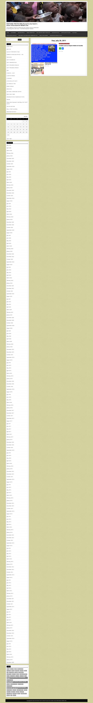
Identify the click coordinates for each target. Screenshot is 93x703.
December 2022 (10, 254)
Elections (74, 32)
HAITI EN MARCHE (11, 59)
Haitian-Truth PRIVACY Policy (56, 35)
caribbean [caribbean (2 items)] (17, 670)
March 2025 (9, 182)
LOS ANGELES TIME (11, 83)
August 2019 (9, 360)
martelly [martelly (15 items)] (8, 691)
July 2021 (9, 299)
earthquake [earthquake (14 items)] (12, 676)
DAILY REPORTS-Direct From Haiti (43, 32)
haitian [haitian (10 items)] (8, 684)
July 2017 (9, 423)
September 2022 (10, 262)
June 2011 (9, 614)
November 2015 (10, 474)
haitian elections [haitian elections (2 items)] (14, 684)
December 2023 (10, 222)
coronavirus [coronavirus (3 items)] (21, 672)
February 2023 (10, 248)
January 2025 (9, 187)
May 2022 (9, 272)
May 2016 (9, 458)
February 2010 (10, 657)
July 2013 (9, 548)
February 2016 (10, 466)
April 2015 (9, 492)
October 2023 (10, 227)
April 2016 (9, 460)
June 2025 (9, 174)
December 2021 (10, 285)
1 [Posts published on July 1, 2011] (23, 121)
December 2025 (10, 158)
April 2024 (9, 211)
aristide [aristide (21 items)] (11, 669)
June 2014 (9, 519)
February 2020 (10, 344)
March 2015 (9, 495)
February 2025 (10, 185)
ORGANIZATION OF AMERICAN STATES (15, 97)
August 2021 (9, 296)
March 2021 (9, 309)
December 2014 (10, 503)
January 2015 (9, 500)
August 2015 (9, 482)
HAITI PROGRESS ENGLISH (13, 65)
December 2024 (10, 190)
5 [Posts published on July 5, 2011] (14, 124)
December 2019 (10, 349)
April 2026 (9, 147)
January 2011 (9, 627)
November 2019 (10, 352)
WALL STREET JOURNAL (12, 109)
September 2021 (10, 293)
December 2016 (10, 442)
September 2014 (10, 511)
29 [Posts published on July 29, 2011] (23, 132)
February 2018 (10, 405)
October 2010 (10, 635)
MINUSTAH (9, 89)
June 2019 (9, 365)
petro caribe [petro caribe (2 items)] (9, 693)
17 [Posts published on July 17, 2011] (8, 129)
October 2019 (10, 354)
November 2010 (10, 633)
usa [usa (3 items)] (11, 695)
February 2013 (10, 561)
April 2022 (9, 275)
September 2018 (10, 389)
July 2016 (9, 452)
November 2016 (10, 444)
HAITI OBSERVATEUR (11, 62)
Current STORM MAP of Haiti (13, 51)
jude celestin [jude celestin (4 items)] (9, 690)
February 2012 (10, 593)
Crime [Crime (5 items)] (18, 674)
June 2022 (9, 269)
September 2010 (10, 638)
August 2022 (9, 264)
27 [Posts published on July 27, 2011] (17, 132)
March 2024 (9, 214)
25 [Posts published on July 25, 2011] (11, 132)
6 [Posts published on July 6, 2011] (17, 124)
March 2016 (9, 463)
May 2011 (9, 617)
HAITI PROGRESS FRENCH (13, 67)
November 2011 (10, 601)
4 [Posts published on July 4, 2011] (11, 124)
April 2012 (9, 588)
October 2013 (10, 540)
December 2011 (10, 598)
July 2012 (9, 580)
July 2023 (9, 235)
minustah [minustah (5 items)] (13, 691)
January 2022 (9, 283)
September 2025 (10, 166)
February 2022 (10, 280)
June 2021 (9, 301)
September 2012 (10, 574)
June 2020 (9, 333)
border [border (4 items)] (13, 670)
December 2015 (10, 471)
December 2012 (10, 566)
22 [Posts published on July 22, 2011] (23, 129)
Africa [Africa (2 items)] (8, 669)
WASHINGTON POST (11, 111)
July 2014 (9, 516)
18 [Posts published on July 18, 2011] (11, 129)
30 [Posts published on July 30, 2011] (26, 132)
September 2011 (10, 606)
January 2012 (9, 596)
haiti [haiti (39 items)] (25, 676)
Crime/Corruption (30, 32)
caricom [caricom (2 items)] (21, 670)
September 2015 (10, 479)
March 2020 (9, 341)
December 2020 (10, 317)
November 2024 (10, 193)
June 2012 (9, 582)
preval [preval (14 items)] (19, 693)
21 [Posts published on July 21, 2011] (20, 129)
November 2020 (10, 320)
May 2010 (9, 649)
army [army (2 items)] (15, 669)
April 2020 (9, 338)
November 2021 (10, 288)
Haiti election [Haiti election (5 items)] (9, 686)
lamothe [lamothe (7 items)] (14, 690)
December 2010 (10, 630)
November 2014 (10, 505)
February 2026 (10, 153)
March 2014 (9, 527)
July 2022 (9, 267)
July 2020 (9, 330)
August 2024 (9, 201)
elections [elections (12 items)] (21, 676)
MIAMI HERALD (10, 86)
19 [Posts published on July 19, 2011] (14, 129)
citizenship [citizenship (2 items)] (11, 672)
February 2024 (10, 216)
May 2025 (9, 177)
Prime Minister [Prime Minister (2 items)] (23, 693)
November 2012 (10, 569)
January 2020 (9, 346)
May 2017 (9, 429)
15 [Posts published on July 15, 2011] (23, 126)
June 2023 (9, 238)
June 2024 (9, 206)
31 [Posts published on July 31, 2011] (8, 135)
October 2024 (10, 195)
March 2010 (9, 654)
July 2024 (9, 203)
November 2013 (10, 537)
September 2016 (10, 450)
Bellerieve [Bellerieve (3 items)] (8, 670)
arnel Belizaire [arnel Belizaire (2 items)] (20, 669)
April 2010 (9, 651)
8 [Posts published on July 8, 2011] (23, 124)
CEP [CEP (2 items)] (7, 672)
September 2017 (10, 418)
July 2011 (9, 612)
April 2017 (9, 431)
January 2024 (9, 219)
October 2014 (10, 508)
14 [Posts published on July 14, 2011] (20, 126)
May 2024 (9, 208)
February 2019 (10, 376)
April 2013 (9, 556)
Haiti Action (9, 57)
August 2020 (9, 328)
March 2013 (9, 558)
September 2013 (10, 543)
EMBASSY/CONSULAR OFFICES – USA (15, 54)
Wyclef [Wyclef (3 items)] (14, 695)
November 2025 (10, 161)
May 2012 (9, 585)
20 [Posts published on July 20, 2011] (17, 129)
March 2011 (9, 622)
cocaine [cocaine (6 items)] (16, 672)
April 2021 (9, 307)
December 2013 (10, 535)
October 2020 (10, 322)
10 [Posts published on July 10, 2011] (8, 126)
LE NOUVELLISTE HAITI (12, 81)
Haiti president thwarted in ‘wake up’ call (51, 63)
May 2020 (9, 336)
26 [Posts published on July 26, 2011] (14, 132)
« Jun (8, 138)
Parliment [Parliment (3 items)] (22, 691)
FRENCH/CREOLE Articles (12, 35)
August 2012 (9, 577)
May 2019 (9, 368)
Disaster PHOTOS (55, 32)
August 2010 (9, 641)
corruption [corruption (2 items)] (9, 674)
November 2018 (10, 383)
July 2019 (9, 362)
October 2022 (10, 259)
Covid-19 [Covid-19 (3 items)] (13, 674)
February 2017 (10, 437)
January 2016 (9, 468)
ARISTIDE (9, 49)
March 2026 (9, 150)
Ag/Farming (13, 32)
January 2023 (9, 251)
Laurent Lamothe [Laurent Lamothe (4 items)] (20, 690)
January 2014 (9, 532)
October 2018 (10, 386)
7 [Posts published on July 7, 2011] (20, 124)
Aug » (10, 138)
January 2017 (9, 439)
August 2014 (9, 513)
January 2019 (9, 378)
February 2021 (10, 312)
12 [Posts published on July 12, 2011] (14, 126)
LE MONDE (9, 78)
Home (8, 32)
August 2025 (9, 169)
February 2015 (10, 498)
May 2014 (9, 521)
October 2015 (10, 476)
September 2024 (10, 198)
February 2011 (10, 625)
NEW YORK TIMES (11, 94)
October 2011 (10, 604)
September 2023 (10, 230)
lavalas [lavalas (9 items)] (25, 690)
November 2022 (10, 256)
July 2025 (9, 171)
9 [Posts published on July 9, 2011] (26, 124)
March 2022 (9, 277)
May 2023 (9, 240)
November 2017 (10, 413)
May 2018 (9, 399)
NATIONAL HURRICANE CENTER (14, 91)
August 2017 (9, 421)
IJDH (8, 70)
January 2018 (9, 407)
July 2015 (9, 484)
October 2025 (10, 163)
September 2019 (10, 357)
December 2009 (10, 662)
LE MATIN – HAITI (11, 73)
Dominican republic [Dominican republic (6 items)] (23, 674)
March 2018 (9, 402)
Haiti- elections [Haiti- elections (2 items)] (10, 680)
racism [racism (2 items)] (8, 695)
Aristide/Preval (21, 32)
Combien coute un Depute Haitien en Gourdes (70, 46)
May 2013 (9, 553)
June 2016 (9, 455)
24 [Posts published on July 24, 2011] (8, 132)
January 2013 (9, 564)
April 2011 (9, 619)
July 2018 (9, 394)
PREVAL (8, 99)
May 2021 (9, 304)
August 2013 (9, 545)
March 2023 (9, 246)
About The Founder (43, 35)
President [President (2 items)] (14, 693)
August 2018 (9, 391)
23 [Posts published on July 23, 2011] (26, 129)
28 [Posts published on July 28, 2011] (20, 132)
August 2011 (9, 609)
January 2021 (9, 315)
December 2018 (10, 381)
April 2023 (9, 243)
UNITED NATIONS (11, 106)
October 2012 (10, 572)
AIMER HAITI (10, 46)
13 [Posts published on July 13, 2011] (17, 126)
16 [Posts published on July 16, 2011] (26, 126)
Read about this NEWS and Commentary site (28, 35)
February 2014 (10, 529)
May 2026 (9, 145)
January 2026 (9, 155)
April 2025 (9, 179)
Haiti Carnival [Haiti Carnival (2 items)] (20, 684)
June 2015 (9, 487)
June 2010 (9, 646)
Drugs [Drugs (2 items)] (8, 676)
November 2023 (10, 224)
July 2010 (9, 643)
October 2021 (10, 291)
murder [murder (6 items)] (17, 691)
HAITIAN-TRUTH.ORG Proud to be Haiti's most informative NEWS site (21, 24)
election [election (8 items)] (17, 676)
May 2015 (9, 490)
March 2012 (9, 590)
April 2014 (9, 524)
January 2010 (9, 659)
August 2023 (9, 232)
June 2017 (9, 426)
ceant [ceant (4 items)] (25, 670)
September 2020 (10, 325)
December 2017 (10, 410)
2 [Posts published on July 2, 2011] (26, 121)
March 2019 (9, 373)
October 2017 (10, 415)
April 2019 (9, 370)
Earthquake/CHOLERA (65, 32)
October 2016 (10, 447)
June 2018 (9, 397)
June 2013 (9, 551)
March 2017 (9, 434)
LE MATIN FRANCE (11, 75)
